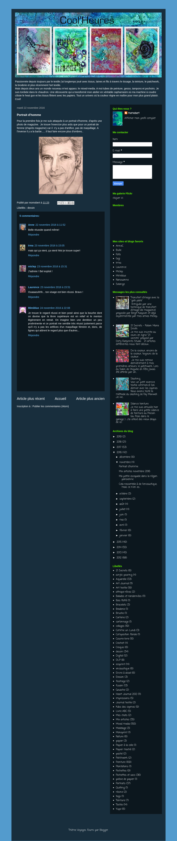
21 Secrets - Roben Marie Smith (145, 327)
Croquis (120, 647)
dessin (31, 207)
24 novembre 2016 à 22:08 (55, 308)
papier (119, 741)
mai (122, 520)
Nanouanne (122, 280)
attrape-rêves (123, 592)
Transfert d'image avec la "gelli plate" (145, 299)
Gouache (120, 690)
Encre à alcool (123, 673)
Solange (120, 284)
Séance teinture (140, 404)
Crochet (120, 643)
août (122, 504)
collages (120, 626)
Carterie (120, 617)
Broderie (120, 609)
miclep (32, 266)
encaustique (122, 669)
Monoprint (121, 732)
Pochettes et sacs (125, 775)
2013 (119, 553)
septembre (125, 499)
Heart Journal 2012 (126, 694)
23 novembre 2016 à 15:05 (49, 245)
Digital (119, 656)
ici (122, 198)
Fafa (118, 254)
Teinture (120, 800)
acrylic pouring (124, 575)
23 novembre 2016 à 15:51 (55, 287)
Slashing (135, 379)
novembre (125, 462)
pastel (119, 754)
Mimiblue (33, 308)
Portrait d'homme (128, 467)
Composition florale (126, 634)
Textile (119, 805)
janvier (123, 536)
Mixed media (123, 724)
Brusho (120, 613)
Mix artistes (122, 720)
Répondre (33, 234)
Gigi (118, 259)
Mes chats (121, 715)
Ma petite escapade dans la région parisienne (138, 477)
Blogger (104, 830)
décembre (125, 457)
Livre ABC (121, 711)
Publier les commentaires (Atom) (50, 406)
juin (122, 515)
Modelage (121, 728)
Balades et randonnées (129, 596)
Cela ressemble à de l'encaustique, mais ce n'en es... (138, 485)
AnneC (119, 246)
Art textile (121, 588)
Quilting (120, 788)
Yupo (118, 809)
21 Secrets (121, 571)
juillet (122, 509)
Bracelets (121, 605)
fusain (119, 686)
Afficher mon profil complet (140, 118)
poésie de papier (125, 779)
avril (122, 525)
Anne (31, 224)
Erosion (120, 677)
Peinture (120, 762)
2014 (119, 547)
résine (119, 792)
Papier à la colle (124, 745)
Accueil (60, 399)
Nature (119, 737)
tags (118, 796)
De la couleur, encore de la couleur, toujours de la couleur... (144, 354)
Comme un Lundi (125, 630)
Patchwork (122, 758)
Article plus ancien (90, 399)
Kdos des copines (125, 707)
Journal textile (124, 703)
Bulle (118, 250)
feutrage (121, 681)
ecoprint (120, 664)
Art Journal (122, 583)
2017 (119, 447)
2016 (120, 452)
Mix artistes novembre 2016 (134, 471)
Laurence (33, 287)
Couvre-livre (122, 639)
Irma (31, 245)
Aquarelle (121, 579)
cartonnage (122, 622)
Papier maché (123, 749)
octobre (123, 494)
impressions (123, 698)
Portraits (120, 783)
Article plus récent (31, 399)
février (123, 530)
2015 (119, 542)
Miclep (119, 271)
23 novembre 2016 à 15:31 (52, 266)
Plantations (122, 766)
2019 (120, 437)
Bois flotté (121, 600)
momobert (133, 113)
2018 (119, 442)
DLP (118, 660)
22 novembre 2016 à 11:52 (50, 224)
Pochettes (121, 771)
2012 (119, 558)
